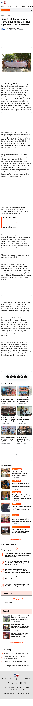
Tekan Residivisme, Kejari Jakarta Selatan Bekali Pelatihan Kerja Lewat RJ (17, 585)
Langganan (15, 687)
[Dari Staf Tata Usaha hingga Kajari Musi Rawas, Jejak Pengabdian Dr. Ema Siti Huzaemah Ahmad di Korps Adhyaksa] (6, 635)
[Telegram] (18, 376)
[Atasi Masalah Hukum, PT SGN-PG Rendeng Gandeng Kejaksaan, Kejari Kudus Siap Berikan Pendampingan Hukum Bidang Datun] (24, 411)
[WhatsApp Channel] (25, 683)
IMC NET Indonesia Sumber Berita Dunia (14, 653)
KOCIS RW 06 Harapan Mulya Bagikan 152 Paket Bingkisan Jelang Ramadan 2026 (8, 399)
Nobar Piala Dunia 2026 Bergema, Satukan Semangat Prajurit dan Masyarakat (20, 531)
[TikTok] (16, 683)
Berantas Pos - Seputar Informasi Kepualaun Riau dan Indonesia (15, 666)
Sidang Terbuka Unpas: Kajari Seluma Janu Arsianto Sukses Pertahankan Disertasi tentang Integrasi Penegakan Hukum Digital (21, 485)
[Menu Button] (30, 2)
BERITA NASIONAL (17, 469)
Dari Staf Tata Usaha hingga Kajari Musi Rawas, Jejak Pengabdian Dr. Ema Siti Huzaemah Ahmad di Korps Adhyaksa (19, 634)
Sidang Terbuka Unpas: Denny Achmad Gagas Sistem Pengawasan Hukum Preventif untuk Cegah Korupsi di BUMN (21, 496)
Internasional (16, 503)
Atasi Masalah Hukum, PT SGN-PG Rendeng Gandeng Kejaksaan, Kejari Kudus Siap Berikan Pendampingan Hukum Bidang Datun (24, 419)
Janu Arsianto (16, 480)
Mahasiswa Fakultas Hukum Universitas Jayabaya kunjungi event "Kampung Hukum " (23, 399)
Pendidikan (15, 515)
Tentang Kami (7, 687)
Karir (24, 690)
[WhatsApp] (25, 376)
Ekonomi (16, 6)
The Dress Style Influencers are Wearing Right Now (17, 577)
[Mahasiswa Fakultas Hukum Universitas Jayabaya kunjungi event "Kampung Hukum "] (24, 391)
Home (3, 6)
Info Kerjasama (17, 690)
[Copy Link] (7, 376)
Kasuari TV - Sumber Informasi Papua (13, 662)
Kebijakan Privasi (25, 687)
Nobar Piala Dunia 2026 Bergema (21, 526)
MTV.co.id (11, 693)
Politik (9, 6)
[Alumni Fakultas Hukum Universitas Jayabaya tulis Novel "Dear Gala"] (24, 430)
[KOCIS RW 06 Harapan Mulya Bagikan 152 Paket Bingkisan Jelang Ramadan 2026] (8, 391)
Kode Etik (10, 690)
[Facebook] (11, 376)
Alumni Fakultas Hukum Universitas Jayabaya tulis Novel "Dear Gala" (23, 439)
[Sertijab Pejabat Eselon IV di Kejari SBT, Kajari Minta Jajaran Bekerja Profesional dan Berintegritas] (8, 411)
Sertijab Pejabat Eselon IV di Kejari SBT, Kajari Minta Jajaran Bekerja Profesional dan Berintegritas (8, 419)
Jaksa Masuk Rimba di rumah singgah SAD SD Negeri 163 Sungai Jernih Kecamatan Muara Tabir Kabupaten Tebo (20, 617)
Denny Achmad (16, 492)
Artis (23, 6)
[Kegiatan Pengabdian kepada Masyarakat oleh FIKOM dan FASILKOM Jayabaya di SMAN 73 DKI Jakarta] (5, 518)
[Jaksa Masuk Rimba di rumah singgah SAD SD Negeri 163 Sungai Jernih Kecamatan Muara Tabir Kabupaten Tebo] (6, 618)
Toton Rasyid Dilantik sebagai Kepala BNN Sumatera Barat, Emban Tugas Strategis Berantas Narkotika (18, 555)
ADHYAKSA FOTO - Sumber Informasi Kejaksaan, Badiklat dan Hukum (13, 657)
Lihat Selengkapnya (16, 539)
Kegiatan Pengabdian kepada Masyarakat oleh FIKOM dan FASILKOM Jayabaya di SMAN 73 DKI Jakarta (21, 519)
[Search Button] (27, 2)
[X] (14, 376)
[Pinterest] (21, 376)
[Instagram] (8, 683)
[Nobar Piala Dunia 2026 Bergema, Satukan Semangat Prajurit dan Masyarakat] (5, 530)
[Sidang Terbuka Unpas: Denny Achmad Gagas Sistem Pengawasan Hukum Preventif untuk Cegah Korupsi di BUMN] (5, 495)
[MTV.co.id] (16, 675)
